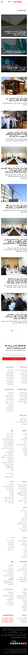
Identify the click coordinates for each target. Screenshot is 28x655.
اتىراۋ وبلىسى (24, 377)
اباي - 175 (10, 503)
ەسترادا (25, 553)
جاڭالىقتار (24, 431)
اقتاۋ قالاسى (24, 376)
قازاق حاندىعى (10, 488)
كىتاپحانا (25, 525)
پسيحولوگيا (10, 592)
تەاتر (26, 546)
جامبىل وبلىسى (10, 407)
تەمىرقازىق (11, 568)
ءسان (25, 576)
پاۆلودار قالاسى (23, 396)
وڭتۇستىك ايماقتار (8, 389)
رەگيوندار (24, 609)
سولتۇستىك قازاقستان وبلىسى (22, 402)
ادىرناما (25, 447)
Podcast (25, 601)
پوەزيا (25, 513)
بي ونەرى (25, 542)
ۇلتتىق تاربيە (10, 546)
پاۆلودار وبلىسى (23, 398)
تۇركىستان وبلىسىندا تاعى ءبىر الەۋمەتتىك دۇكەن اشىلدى (16, 100)
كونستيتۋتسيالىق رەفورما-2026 (9, 467)
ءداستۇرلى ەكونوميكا (22, 485)
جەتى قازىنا (10, 550)
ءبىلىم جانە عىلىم (9, 589)
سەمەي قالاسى (24, 418)
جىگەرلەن (11, 598)
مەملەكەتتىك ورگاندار (8, 455)
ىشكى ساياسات (10, 434)
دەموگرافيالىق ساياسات (8, 443)
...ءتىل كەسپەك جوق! (21, 445)
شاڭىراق (25, 574)
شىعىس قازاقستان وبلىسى (21, 422)
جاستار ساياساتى (9, 437)
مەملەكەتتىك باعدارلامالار (7, 463)
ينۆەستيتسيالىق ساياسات (7, 439)
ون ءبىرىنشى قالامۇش (22, 524)
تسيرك (25, 552)
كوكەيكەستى (24, 439)
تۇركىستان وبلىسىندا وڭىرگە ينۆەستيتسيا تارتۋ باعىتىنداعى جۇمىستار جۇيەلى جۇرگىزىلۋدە (17, 281)
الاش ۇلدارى (10, 490)
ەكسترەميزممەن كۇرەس (21, 596)
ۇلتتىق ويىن (10, 542)
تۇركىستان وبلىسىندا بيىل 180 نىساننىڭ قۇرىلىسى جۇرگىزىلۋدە (16, 207)
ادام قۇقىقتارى (10, 459)
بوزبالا (25, 565)
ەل (12, 472)
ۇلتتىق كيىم (10, 548)
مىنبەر (12, 475)
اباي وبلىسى (24, 424)
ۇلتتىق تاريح (10, 485)
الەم (26, 435)
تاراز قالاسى (10, 405)
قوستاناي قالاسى (23, 392)
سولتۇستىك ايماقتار (22, 389)
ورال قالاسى (24, 372)
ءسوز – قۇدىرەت (23, 522)
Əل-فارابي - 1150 (8, 501)
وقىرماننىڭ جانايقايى (22, 570)
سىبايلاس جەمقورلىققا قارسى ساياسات (22, 494)
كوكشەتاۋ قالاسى (9, 374)
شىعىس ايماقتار (23, 415)
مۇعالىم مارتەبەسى (9, 603)
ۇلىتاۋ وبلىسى (10, 379)
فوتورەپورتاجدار (23, 581)
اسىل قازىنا (24, 520)
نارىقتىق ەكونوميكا (22, 487)
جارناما (24, 637)
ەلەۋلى (11, 431)
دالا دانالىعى (24, 518)
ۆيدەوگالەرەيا (10, 574)
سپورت (25, 441)
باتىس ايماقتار (23, 367)
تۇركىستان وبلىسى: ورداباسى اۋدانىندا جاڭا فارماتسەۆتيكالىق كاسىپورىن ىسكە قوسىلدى (16, 135)
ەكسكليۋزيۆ (24, 607)
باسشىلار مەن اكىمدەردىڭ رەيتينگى (7, 449)
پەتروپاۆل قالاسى (23, 400)
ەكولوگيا (25, 611)
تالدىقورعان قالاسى (9, 396)
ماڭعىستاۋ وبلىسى (23, 374)
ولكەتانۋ (11, 494)
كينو (26, 548)
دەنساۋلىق (24, 592)
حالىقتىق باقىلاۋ (23, 492)
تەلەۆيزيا (25, 550)
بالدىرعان (11, 565)
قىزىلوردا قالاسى (9, 409)
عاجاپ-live (10, 601)
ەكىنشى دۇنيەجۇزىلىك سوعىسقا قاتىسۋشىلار (8, 582)
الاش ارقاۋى (24, 531)
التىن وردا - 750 (9, 499)
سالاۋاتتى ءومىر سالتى (22, 618)
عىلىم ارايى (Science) (8, 596)
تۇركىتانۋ (11, 492)
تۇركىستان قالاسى (9, 403)
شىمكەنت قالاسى (9, 400)
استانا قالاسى (10, 370)
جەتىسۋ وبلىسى (9, 398)
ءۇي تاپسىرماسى (23, 568)
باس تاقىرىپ (10, 473)
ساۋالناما (25, 452)
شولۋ (26, 603)
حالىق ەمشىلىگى (23, 620)
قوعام (26, 437)
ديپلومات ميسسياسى (8, 464)
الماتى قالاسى (10, 392)
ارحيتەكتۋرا (24, 557)
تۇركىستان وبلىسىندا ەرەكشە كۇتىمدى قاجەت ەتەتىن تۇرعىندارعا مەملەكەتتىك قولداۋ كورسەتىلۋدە (14, 170)
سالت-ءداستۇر (10, 541)
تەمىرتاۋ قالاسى (9, 383)
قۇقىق (12, 470)
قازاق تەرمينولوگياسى (22, 598)
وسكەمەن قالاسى (23, 420)
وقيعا (26, 456)
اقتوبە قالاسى (24, 383)
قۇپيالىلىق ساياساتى (16, 637)
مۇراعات (25, 454)
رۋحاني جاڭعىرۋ (23, 529)
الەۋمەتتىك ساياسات (8, 445)
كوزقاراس (25, 605)
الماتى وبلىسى (10, 394)
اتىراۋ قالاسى (24, 379)
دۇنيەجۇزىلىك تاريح (8, 487)
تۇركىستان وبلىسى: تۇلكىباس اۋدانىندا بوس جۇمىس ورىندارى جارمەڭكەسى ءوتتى (16, 317)
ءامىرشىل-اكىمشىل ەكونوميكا (22, 489)
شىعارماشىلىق (24, 511)
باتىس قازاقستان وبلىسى (21, 370)
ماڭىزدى (11, 482)
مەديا (26, 555)
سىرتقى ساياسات (9, 435)
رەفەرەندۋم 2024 (9, 477)
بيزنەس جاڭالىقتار (22, 501)
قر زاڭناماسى (10, 584)
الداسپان (11, 496)
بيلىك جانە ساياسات (8, 447)
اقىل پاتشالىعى (10, 600)
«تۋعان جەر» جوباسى (8, 570)
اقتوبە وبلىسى (24, 381)
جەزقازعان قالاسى (9, 381)
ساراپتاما (25, 448)
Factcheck (10, 579)
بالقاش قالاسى (10, 385)
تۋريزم (25, 497)
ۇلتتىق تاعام (10, 544)
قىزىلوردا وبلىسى (9, 411)
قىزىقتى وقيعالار (23, 578)
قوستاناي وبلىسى (23, 394)
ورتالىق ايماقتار (9, 367)
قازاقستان (25, 434)
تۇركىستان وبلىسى (9, 402)
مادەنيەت (25, 538)
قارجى (25, 503)
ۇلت (12, 538)
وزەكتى (25, 589)
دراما (26, 516)
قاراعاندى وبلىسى (9, 377)
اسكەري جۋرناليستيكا (22, 579)
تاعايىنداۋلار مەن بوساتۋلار (7, 457)
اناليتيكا (25, 499)
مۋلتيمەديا (24, 450)
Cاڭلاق (25, 594)
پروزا (26, 514)
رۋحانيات (25, 508)
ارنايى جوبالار (10, 572)
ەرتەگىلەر (24, 527)
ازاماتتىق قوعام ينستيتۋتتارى (10, 452)
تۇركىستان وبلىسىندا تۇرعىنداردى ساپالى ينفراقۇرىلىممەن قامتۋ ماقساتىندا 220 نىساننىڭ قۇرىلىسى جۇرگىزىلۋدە (15, 243)
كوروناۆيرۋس (24, 622)
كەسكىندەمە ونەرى (22, 541)
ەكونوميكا (24, 482)
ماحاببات (25, 572)
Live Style (23, 562)
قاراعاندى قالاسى (9, 376)
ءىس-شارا (24, 600)
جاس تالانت (10, 567)
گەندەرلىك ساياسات (8, 441)
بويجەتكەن (24, 567)
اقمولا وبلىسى (10, 372)
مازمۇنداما (11, 605)
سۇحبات (25, 443)
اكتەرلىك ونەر (24, 544)
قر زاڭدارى (11, 461)
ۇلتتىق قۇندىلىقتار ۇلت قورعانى (8, 576)
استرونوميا (11, 594)
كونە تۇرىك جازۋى (9, 497)
